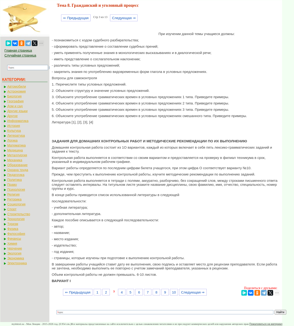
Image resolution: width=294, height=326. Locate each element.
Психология (16, 189)
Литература (16, 135)
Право (12, 184)
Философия (16, 234)
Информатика (17, 121)
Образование (17, 165)
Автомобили (16, 86)
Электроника (17, 263)
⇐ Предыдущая (76, 18)
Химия (12, 243)
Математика (16, 145)
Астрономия (16, 91)
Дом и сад (15, 106)
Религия (13, 194)
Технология (16, 219)
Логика (12, 140)
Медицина (15, 150)
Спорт (11, 209)
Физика (12, 229)
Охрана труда (17, 170)
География (15, 101)
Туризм (12, 224)
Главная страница (18, 50)
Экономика (15, 258)
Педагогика (15, 175)
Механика (14, 160)
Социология (16, 204)
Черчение (14, 248)
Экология (14, 253)
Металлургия (17, 155)
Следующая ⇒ (124, 18)
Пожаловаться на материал (265, 323)
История (13, 126)
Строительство (18, 214)
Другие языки (17, 111)
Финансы (14, 238)
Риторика (14, 199)
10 (174, 292)
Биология (14, 96)
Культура (14, 131)
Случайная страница (20, 55)
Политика (14, 180)
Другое (12, 116)
